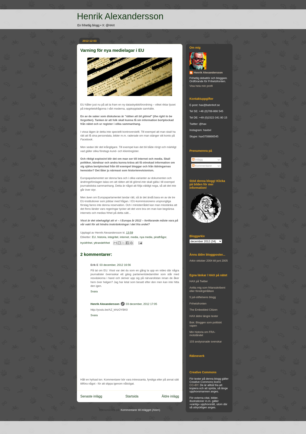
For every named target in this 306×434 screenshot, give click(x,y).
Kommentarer (202, 165)
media (134, 237)
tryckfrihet (86, 242)
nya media (146, 237)
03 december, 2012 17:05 (141, 304)
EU (94, 237)
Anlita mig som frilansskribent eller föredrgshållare (207, 289)
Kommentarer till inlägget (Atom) (140, 409)
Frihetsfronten (197, 303)
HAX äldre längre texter (203, 316)
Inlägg (197, 159)
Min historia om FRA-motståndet (202, 333)
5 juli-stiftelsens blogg (202, 297)
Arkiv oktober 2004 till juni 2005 (208, 260)
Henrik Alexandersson (120, 16)
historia (101, 237)
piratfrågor (160, 237)
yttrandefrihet (102, 242)
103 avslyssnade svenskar (205, 341)
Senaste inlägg (91, 396)
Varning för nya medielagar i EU (112, 50)
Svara (94, 291)
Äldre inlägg (170, 396)
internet (124, 237)
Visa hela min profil (201, 85)
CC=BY (193, 385)
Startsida (132, 396)
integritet (113, 237)
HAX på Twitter (198, 281)
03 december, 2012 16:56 (115, 264)
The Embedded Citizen (203, 309)
